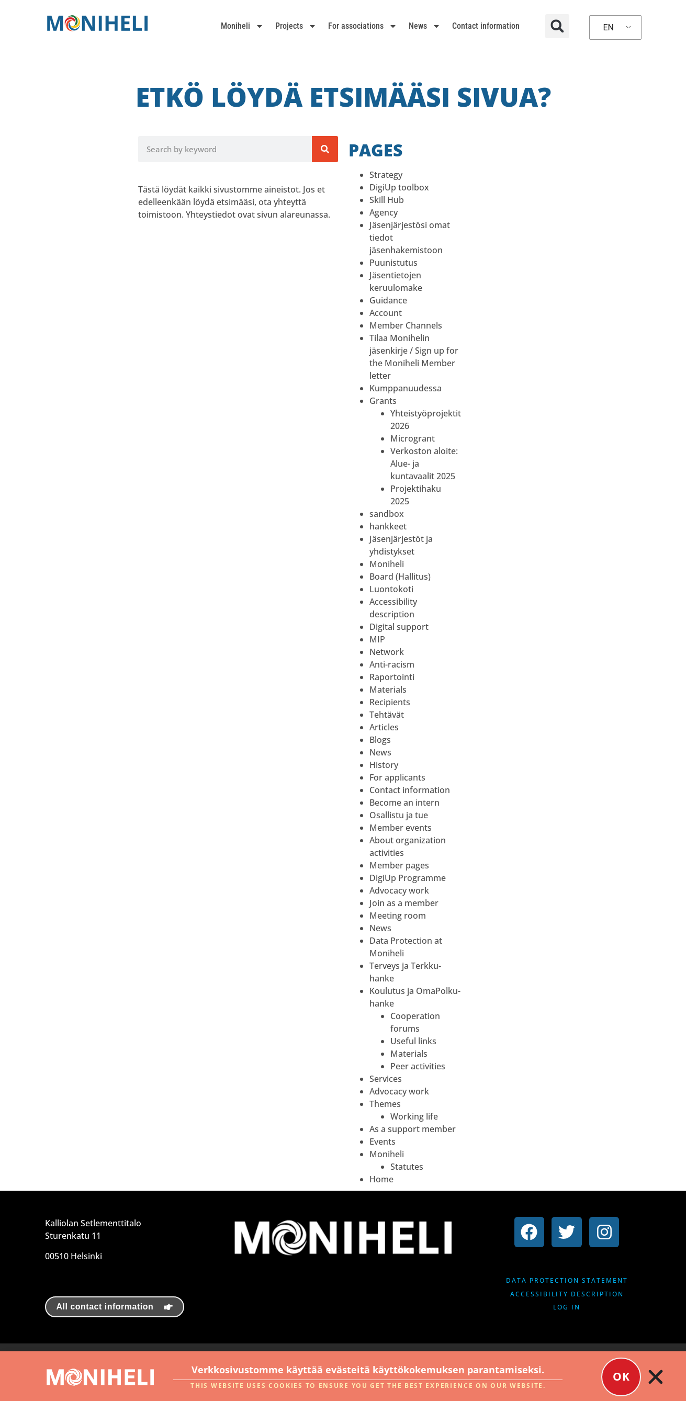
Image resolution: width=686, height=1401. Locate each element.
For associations (362, 26)
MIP (377, 639)
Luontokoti (391, 589)
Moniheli (242, 26)
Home (381, 1179)
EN (608, 27)
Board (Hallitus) (400, 576)
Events (382, 1141)
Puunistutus (393, 262)
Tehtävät (386, 714)
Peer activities (417, 1066)
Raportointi (391, 677)
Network (386, 652)
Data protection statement (567, 1280)
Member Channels (405, 325)
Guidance (388, 300)
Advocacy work (399, 890)
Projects (296, 26)
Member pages (399, 865)
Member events (400, 827)
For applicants (397, 777)
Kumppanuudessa (405, 388)
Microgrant (412, 438)
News (425, 26)
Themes (385, 1104)
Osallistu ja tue (398, 815)
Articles (384, 727)
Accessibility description (567, 1294)
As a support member (412, 1129)
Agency (383, 212)
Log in (566, 1307)
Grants (383, 400)
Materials (388, 689)
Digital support (399, 626)
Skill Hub (386, 200)
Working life (414, 1116)
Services (385, 1078)
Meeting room (397, 915)
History (383, 765)
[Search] (325, 149)
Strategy (385, 174)
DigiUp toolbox (399, 187)
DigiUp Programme (407, 878)
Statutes (406, 1166)
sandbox (386, 513)
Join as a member (403, 903)
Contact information (486, 26)
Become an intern (404, 802)
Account (385, 313)
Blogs (380, 739)
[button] (557, 26)
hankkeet (388, 526)
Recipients (389, 702)
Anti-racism (391, 664)
